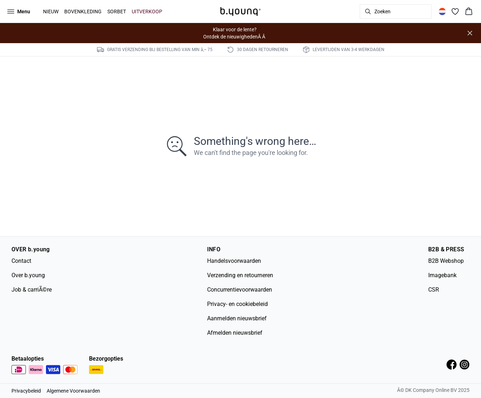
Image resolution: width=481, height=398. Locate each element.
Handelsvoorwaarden (234, 260)
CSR (433, 289)
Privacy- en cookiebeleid (237, 304)
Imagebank (442, 275)
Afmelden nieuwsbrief (234, 332)
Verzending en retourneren (240, 275)
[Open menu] (18, 11)
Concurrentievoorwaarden (239, 289)
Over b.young (28, 275)
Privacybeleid (26, 391)
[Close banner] (469, 33)
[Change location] (442, 11)
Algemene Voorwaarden (73, 391)
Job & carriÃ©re (31, 289)
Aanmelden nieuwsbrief (237, 318)
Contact (21, 260)
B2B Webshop (446, 260)
